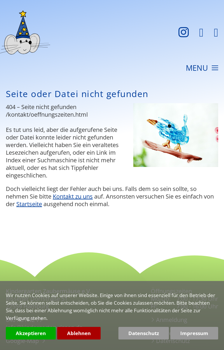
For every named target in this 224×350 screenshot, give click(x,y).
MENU (202, 68)
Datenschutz (143, 333)
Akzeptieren (31, 333)
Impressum (194, 333)
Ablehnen (79, 333)
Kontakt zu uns (73, 196)
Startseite (29, 204)
